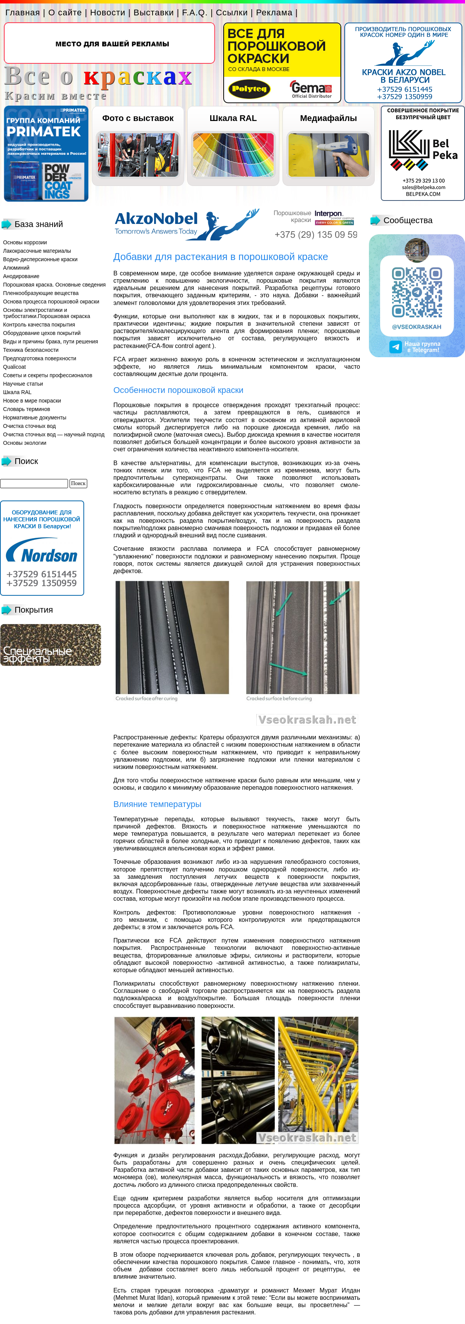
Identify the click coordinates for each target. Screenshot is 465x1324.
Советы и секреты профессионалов (47, 375)
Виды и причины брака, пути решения (50, 341)
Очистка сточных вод (29, 426)
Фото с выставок (137, 118)
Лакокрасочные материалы (37, 251)
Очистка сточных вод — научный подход (54, 434)
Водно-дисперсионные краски (40, 259)
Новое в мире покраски (32, 401)
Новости (107, 12)
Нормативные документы (34, 417)
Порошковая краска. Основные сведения (54, 285)
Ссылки (232, 12)
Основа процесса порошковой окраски (51, 301)
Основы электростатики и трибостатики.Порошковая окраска (46, 313)
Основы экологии (24, 443)
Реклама (274, 12)
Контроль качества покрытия (39, 324)
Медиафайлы (328, 118)
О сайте (65, 12)
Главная (22, 12)
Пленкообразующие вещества (41, 293)
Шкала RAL (233, 118)
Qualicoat (14, 367)
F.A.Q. (195, 12)
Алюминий (16, 268)
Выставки (154, 12)
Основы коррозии (25, 242)
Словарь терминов (26, 409)
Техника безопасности (30, 350)
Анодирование (21, 276)
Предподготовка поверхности (39, 358)
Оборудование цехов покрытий (42, 333)
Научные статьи (23, 384)
